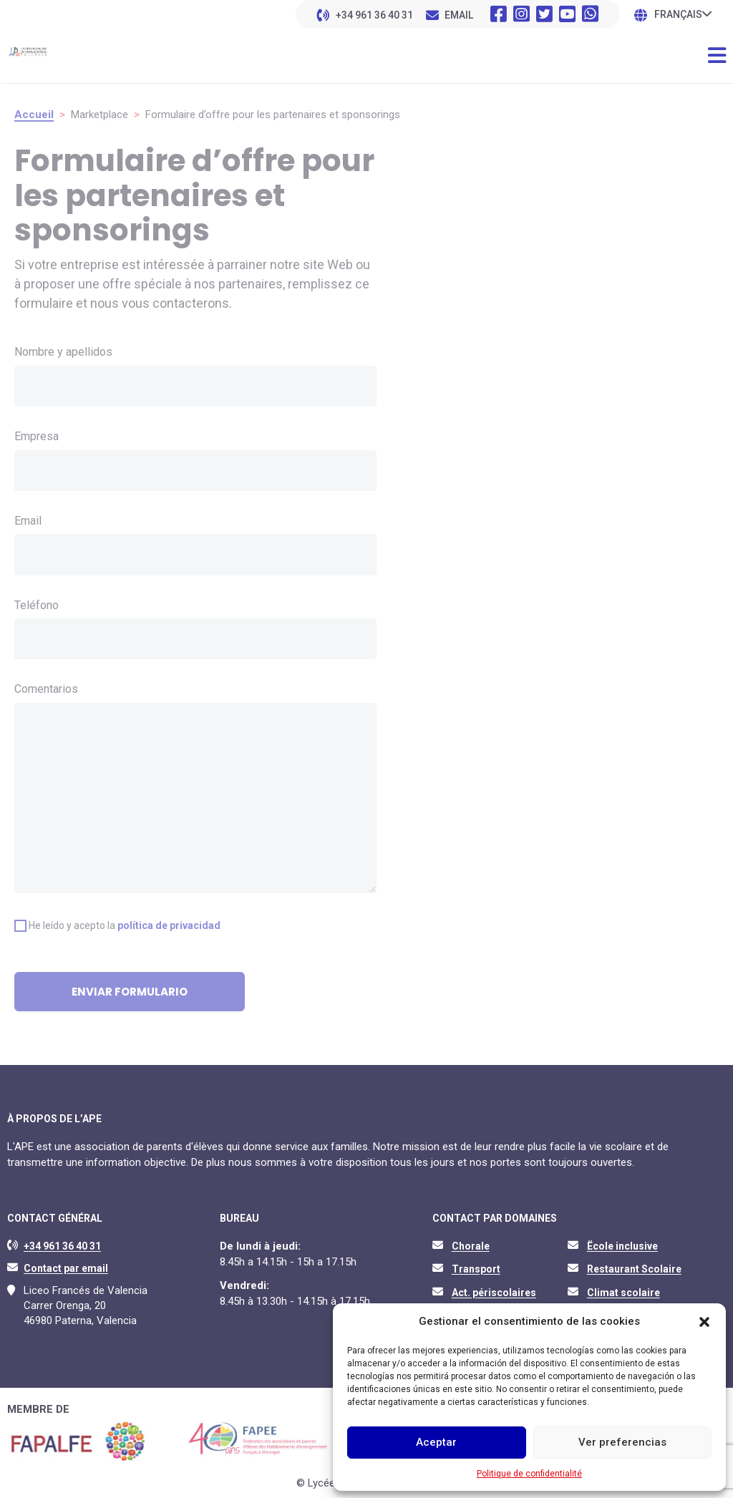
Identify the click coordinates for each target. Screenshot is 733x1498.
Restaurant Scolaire (634, 1269)
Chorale (471, 1246)
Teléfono (36, 605)
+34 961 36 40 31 (374, 15)
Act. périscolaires (494, 1292)
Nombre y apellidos (63, 352)
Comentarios (46, 689)
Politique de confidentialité (529, 1474)
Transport (476, 1269)
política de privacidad (168, 925)
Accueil (34, 114)
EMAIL (459, 15)
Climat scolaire (623, 1292)
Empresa (36, 436)
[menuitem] (683, 14)
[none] (683, 14)
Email (28, 520)
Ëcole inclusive (622, 1246)
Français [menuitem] (678, 15)
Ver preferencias (622, 1442)
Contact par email (66, 1268)
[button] (704, 1322)
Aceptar (436, 1442)
